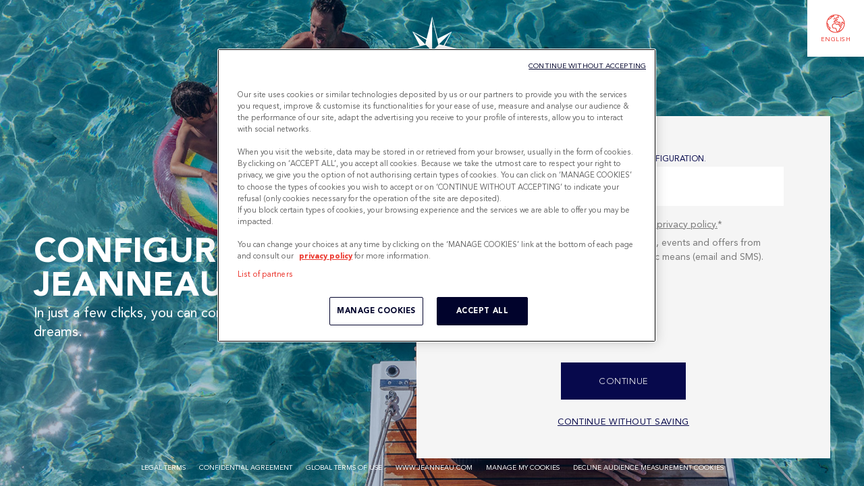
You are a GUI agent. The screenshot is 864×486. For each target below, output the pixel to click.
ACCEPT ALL (482, 310)
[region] (436, 195)
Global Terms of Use (344, 468)
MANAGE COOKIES (376, 310)
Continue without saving (623, 421)
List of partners (265, 274)
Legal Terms (163, 468)
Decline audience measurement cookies (648, 468)
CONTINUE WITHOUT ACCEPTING (587, 65)
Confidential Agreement (245, 468)
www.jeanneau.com (434, 468)
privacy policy (325, 256)
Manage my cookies (523, 468)
